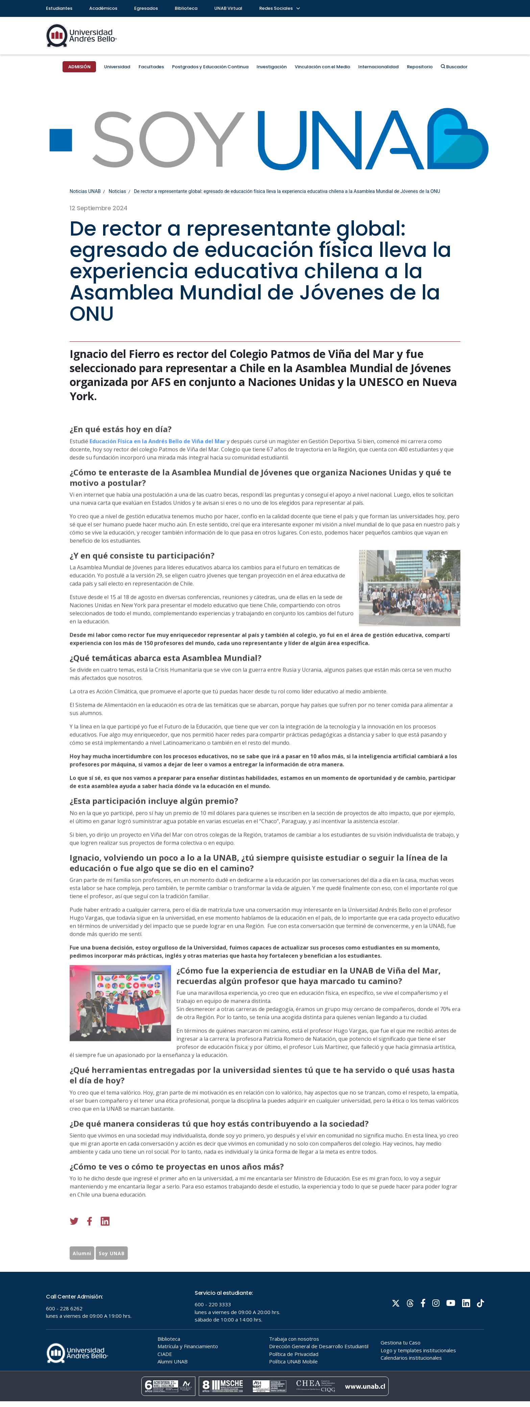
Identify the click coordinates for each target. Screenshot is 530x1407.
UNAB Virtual (228, 8)
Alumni (82, 1274)
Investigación (272, 67)
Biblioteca (186, 8)
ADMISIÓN (79, 67)
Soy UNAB (111, 1274)
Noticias (117, 191)
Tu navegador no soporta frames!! (265, 1339)
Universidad (117, 67)
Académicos (103, 8)
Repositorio (420, 67)
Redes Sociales (279, 8)
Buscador (454, 67)
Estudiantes (59, 8)
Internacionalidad (378, 67)
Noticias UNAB (85, 191)
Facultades (151, 67)
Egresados (146, 8)
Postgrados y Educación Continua (210, 67)
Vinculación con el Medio (322, 67)
